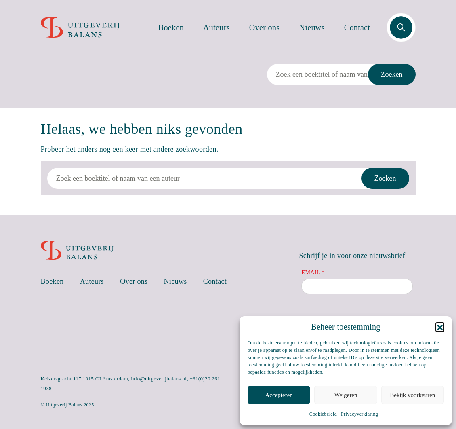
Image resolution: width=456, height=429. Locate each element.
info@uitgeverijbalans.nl (159, 379)
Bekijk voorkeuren (412, 395)
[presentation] (362, 315)
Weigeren (345, 395)
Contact (357, 27)
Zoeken (392, 74)
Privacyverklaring (359, 414)
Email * (312, 272)
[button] (440, 327)
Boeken (171, 27)
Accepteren (279, 395)
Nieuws (312, 27)
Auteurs (216, 27)
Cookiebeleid (323, 414)
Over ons (264, 27)
